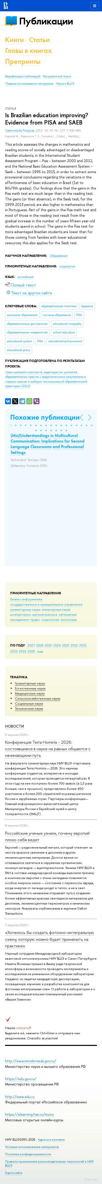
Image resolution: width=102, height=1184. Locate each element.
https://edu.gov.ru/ (20, 1078)
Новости (14, 726)
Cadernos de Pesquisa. (20, 131)
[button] (10, 425)
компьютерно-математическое (33, 614)
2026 (39, 645)
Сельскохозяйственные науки (37, 698)
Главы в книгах (28, 50)
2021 (83, 645)
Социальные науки (29, 703)
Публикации (46, 21)
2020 (14, 651)
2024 (57, 645)
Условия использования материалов (32, 1147)
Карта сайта (13, 1173)
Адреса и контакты (51, 1139)
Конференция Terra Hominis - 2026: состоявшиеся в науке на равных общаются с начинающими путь (48, 748)
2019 (22, 651)
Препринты (22, 61)
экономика (68, 619)
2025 (48, 645)
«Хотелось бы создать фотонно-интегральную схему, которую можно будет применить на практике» (49, 939)
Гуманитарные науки (30, 683)
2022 (74, 645)
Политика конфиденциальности (28, 1154)
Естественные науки (30, 688)
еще (40, 651)
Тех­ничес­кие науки (29, 708)
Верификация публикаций (22, 76)
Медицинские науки (30, 693)
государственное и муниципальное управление (46, 604)
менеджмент (19, 619)
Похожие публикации (45, 417)
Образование (59, 256)
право (35, 619)
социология (50, 619)
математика (67, 614)
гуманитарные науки (25, 609)
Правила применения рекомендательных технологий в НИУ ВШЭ (49, 1163)
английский (26, 277)
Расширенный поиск (57, 76)
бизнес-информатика (26, 599)
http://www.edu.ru (20, 1096)
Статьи (39, 39)
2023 (65, 645)
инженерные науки (56, 609)
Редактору (90, 1179)
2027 (31, 645)
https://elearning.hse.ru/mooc (29, 1114)
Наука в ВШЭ (65, 84)
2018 (31, 651)
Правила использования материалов (29, 84)
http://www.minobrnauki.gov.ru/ (30, 1060)
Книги (14, 39)
